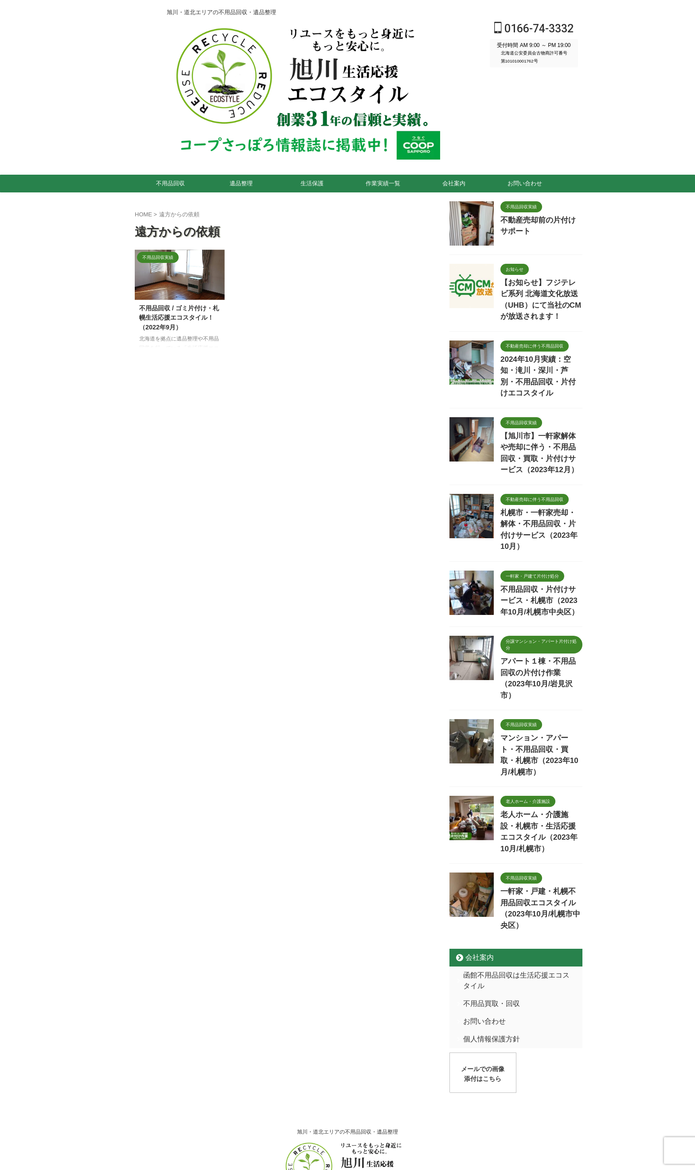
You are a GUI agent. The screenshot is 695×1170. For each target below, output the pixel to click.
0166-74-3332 (534, 28)
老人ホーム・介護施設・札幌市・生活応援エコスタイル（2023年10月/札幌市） (540, 743)
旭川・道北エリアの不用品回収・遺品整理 (347, 1010)
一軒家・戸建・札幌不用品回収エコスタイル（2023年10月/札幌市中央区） (540, 806)
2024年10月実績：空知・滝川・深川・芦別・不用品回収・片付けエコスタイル (539, 354)
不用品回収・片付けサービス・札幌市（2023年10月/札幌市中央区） (539, 550)
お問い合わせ (525, 183)
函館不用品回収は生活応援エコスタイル (514, 866)
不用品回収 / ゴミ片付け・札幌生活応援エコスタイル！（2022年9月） (179, 318)
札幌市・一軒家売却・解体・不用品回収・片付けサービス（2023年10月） (540, 488)
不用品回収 (170, 183)
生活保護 (312, 183)
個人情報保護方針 (485, 919)
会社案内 (453, 183)
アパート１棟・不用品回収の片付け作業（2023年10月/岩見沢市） (540, 620)
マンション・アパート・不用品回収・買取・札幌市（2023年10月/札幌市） (540, 681)
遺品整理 (241, 183)
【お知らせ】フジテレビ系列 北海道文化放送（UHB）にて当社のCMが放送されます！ (541, 291)
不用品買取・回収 (485, 884)
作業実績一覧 (383, 183)
